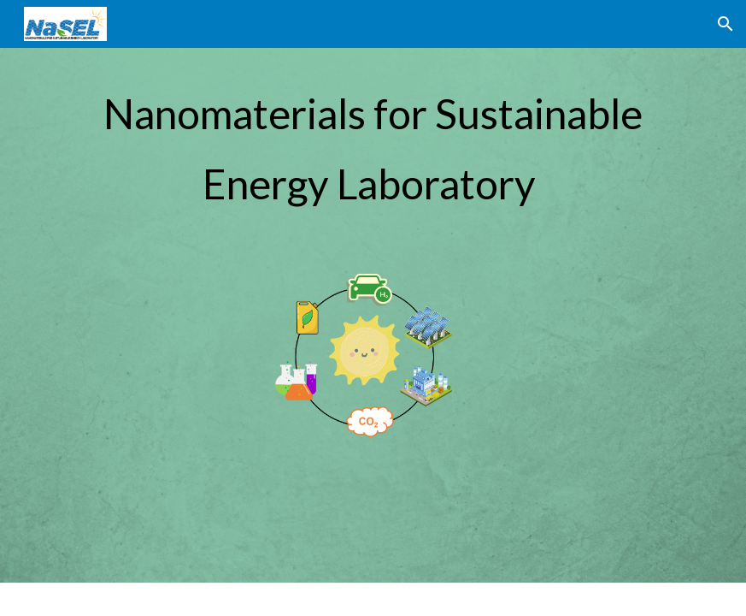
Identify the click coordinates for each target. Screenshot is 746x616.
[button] (725, 23)
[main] (373, 141)
